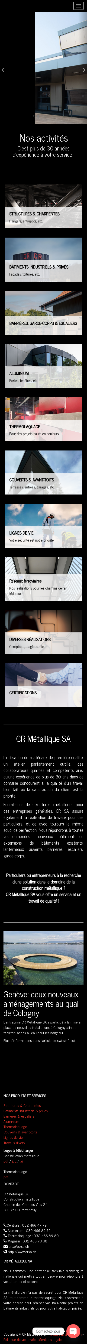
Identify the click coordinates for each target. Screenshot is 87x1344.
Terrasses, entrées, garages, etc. (32, 487)
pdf (5, 1161)
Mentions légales (51, 1339)
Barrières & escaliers (18, 1116)
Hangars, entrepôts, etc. (26, 221)
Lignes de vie (13, 1137)
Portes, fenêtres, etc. (23, 381)
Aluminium (11, 1121)
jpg (14, 1161)
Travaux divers (14, 1142)
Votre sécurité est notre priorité (31, 540)
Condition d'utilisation (66, 1334)
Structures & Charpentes (22, 1105)
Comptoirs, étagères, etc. (27, 647)
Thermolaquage (15, 1126)
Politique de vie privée (19, 1339)
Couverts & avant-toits (20, 1132)
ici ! (73, 1040)
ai (21, 1161)
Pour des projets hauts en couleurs (34, 434)
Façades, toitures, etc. (24, 274)
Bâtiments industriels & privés (25, 1111)
